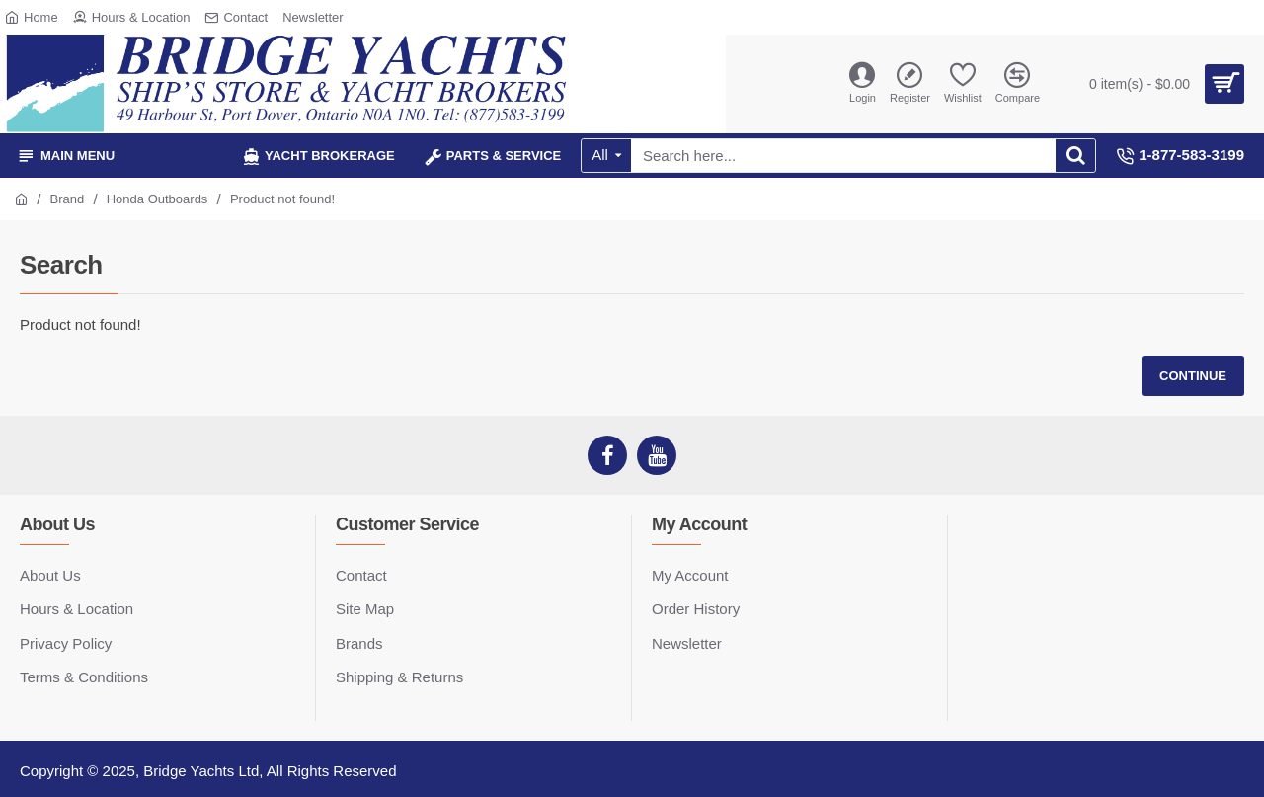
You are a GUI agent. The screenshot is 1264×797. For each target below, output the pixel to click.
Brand (67, 199)
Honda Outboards (157, 199)
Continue (1192, 375)
